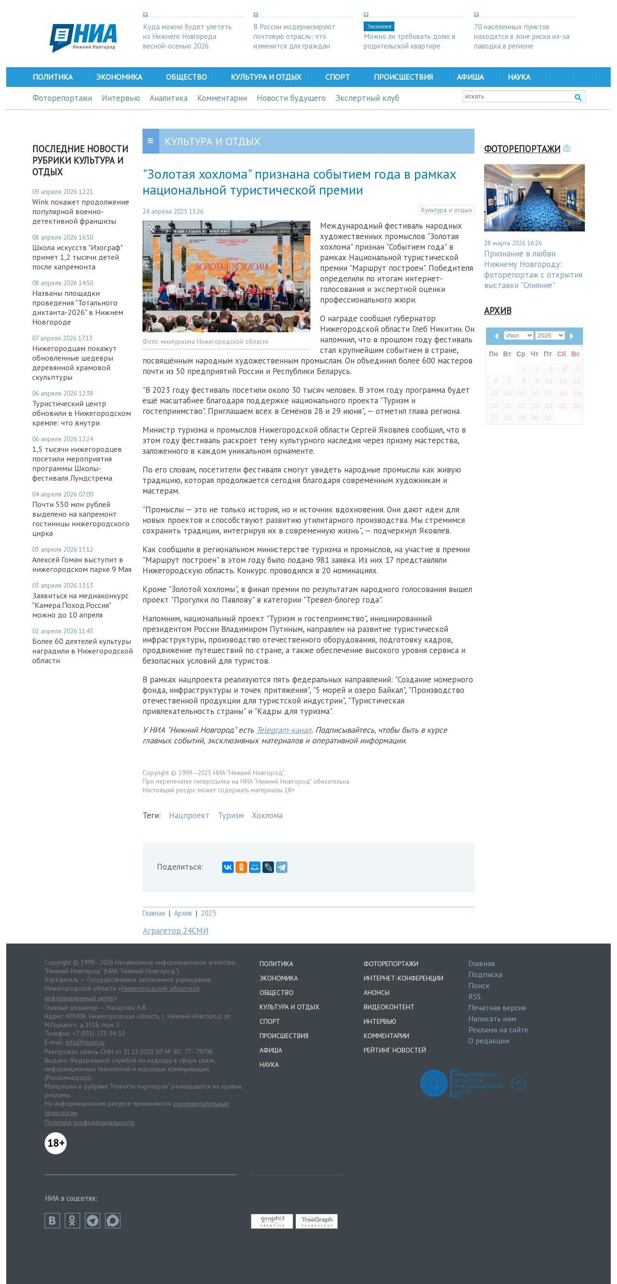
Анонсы (377, 992)
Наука (519, 77)
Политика (52, 77)
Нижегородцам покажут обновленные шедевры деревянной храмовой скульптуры (74, 362)
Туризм (231, 815)
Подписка (485, 974)
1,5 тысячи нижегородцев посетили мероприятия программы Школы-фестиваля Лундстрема (77, 463)
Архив (183, 913)
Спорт (337, 77)
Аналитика (169, 98)
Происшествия (403, 77)
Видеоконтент (389, 1007)
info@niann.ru (85, 1042)
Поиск (478, 985)
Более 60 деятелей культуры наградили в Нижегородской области (82, 650)
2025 (208, 913)
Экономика (119, 77)
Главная (153, 913)
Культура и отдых (266, 77)
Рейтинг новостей (395, 1050)
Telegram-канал (283, 730)
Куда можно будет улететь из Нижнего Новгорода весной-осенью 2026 (187, 36)
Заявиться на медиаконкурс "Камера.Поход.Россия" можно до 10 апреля (80, 605)
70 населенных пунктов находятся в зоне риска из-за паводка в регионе (522, 36)
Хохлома (267, 815)
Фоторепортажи (62, 98)
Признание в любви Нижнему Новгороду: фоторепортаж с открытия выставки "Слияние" (533, 269)
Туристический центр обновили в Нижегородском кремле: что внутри (81, 413)
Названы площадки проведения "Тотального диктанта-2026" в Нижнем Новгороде (77, 307)
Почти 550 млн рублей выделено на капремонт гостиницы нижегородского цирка (81, 518)
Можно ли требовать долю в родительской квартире (409, 40)
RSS (474, 996)
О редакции (488, 1040)
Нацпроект (189, 815)
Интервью (121, 98)
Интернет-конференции (403, 978)
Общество (186, 77)
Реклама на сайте (498, 1029)
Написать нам (492, 1018)
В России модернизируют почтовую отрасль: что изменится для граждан (294, 36)
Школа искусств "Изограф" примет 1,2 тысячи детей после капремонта (77, 256)
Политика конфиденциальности (89, 1122)
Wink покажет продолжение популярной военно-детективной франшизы (80, 211)
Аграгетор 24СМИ (176, 930)
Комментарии (222, 98)
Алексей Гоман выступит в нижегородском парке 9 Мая (81, 564)
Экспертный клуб (367, 98)
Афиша (470, 77)
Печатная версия (497, 1007)
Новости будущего (291, 98)
